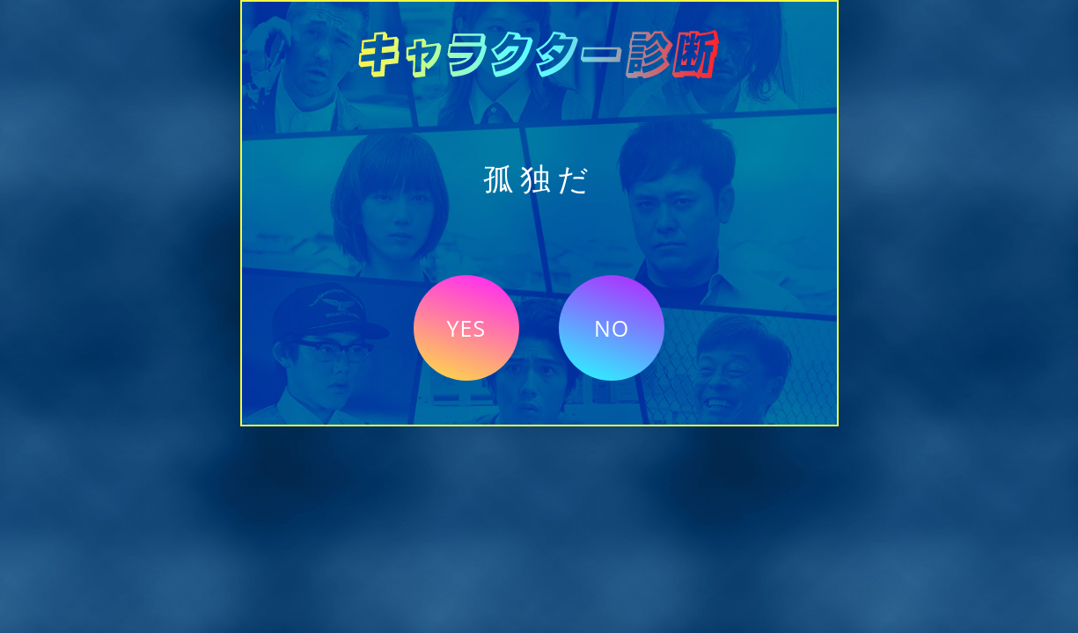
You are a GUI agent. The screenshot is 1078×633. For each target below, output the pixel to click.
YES (467, 328)
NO (611, 328)
